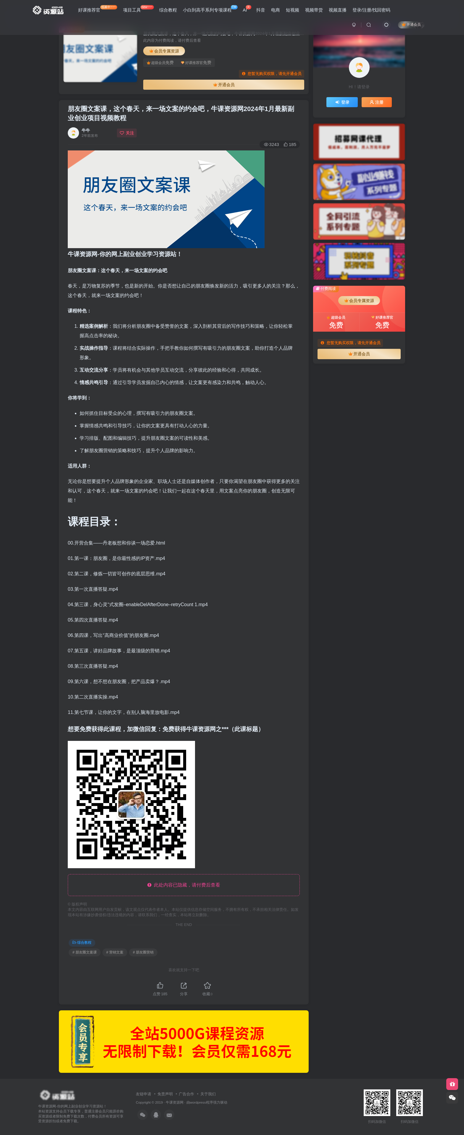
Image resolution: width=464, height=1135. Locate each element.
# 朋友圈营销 (143, 952)
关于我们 (208, 1094)
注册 (377, 102)
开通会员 (411, 24)
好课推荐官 (97, 8)
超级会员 (160, 62)
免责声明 (165, 1094)
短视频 (292, 9)
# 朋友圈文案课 (84, 952)
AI (247, 8)
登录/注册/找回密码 (371, 9)
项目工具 (138, 8)
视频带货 (314, 9)
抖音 (260, 9)
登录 (342, 102)
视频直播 (338, 9)
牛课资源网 (174, 1102)
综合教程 (168, 9)
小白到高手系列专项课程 (210, 8)
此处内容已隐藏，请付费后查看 (183, 884)
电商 (275, 9)
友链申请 (143, 1094)
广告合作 (186, 1094)
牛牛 (86, 130)
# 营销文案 (114, 952)
